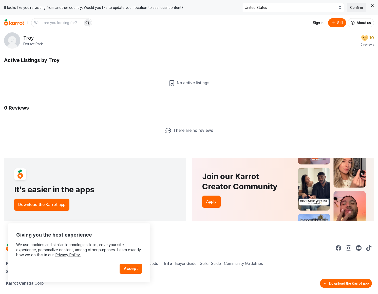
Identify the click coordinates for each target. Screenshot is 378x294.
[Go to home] (14, 23)
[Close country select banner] (372, 5)
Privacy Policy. (68, 255)
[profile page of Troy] (12, 40)
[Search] (87, 22)
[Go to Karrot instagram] (349, 248)
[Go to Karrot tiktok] (369, 248)
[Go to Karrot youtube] (359, 248)
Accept (131, 268)
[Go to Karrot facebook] (338, 248)
